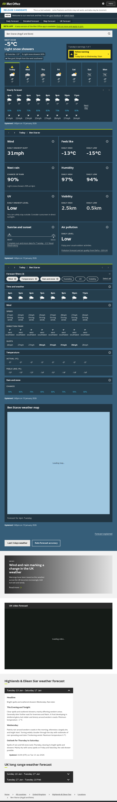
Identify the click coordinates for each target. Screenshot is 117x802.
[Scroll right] (109, 90)
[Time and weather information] (109, 286)
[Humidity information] (107, 168)
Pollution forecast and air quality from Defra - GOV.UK (84, 250)
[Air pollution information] (107, 227)
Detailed (31, 21)
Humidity (68, 279)
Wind (11, 279)
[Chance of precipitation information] (53, 168)
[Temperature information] (109, 352)
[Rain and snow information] (109, 380)
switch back (69, 15)
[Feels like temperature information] (107, 141)
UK (65, 21)
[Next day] (14, 132)
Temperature (28, 279)
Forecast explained (103, 533)
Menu (111, 4)
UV (80, 279)
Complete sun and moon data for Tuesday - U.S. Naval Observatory (30, 244)
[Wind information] (109, 305)
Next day (86, 106)
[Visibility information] (107, 196)
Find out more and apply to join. (70, 26)
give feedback (55, 15)
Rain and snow (49, 279)
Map (49, 21)
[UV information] (53, 196)
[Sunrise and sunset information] (53, 227)
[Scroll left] (103, 90)
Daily (12, 21)
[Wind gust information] (53, 141)
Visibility (92, 279)
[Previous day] (8, 132)
